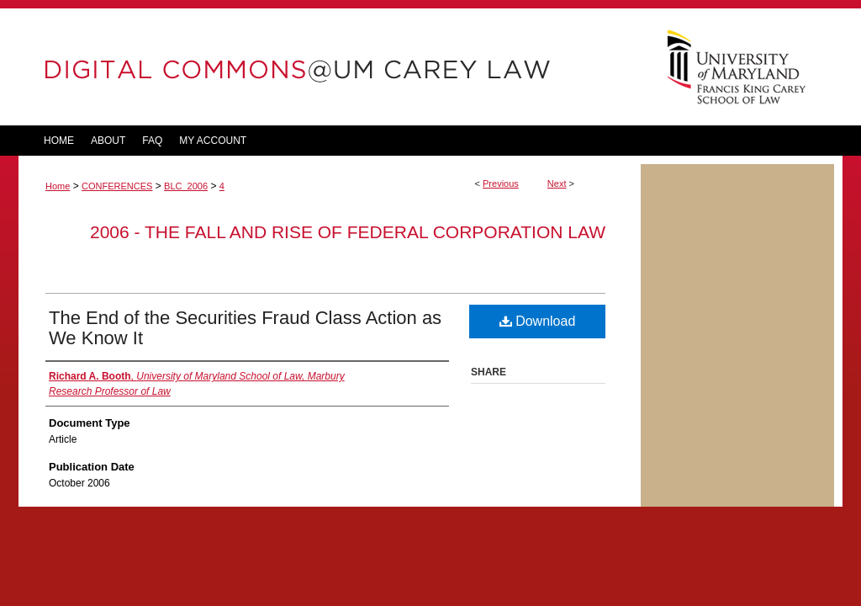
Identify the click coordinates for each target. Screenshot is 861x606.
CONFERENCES (117, 186)
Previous (501, 183)
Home (57, 186)
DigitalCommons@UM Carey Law (329, 66)
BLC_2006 (186, 186)
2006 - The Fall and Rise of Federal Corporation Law (347, 232)
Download (537, 321)
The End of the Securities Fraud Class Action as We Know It (245, 327)
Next (557, 183)
